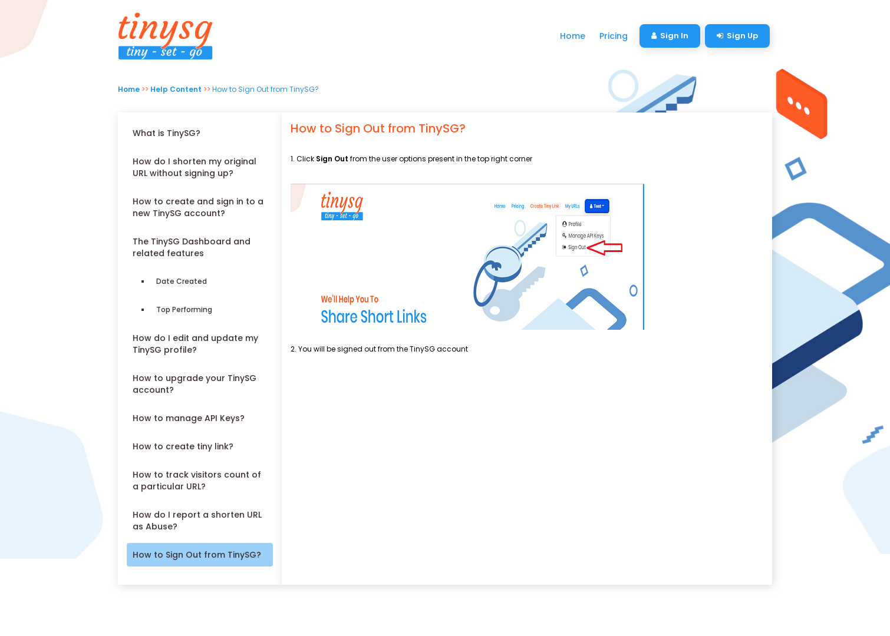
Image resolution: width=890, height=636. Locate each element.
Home (572, 36)
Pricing (613, 36)
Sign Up (737, 35)
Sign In (669, 35)
